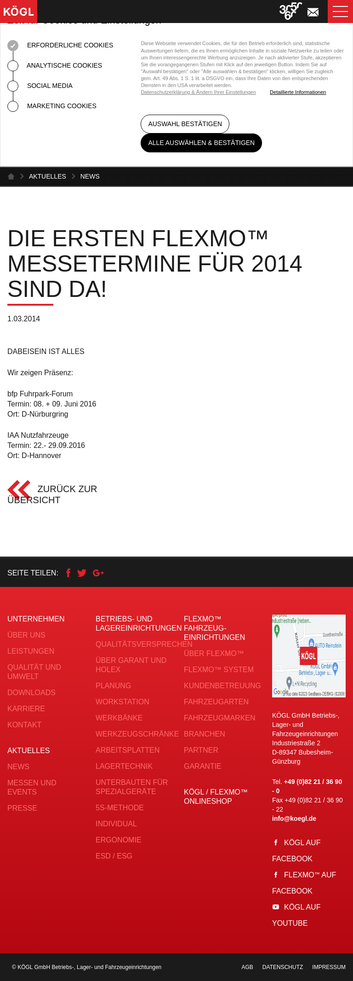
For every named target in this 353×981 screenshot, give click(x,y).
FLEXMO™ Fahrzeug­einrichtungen (214, 628)
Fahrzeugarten (216, 702)
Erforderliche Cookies (60, 45)
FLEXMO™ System (219, 669)
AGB (247, 967)
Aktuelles (47, 176)
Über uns (26, 635)
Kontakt (24, 725)
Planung (113, 686)
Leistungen (30, 651)
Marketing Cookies (52, 106)
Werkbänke (119, 718)
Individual (116, 824)
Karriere (26, 709)
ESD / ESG (114, 856)
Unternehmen (35, 619)
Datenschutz (282, 967)
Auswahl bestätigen (185, 124)
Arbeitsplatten (127, 750)
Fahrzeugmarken (220, 718)
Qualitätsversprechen (144, 644)
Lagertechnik (124, 766)
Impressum (329, 967)
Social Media (40, 86)
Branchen (204, 734)
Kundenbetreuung (222, 686)
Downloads (31, 693)
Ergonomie (119, 840)
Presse (22, 808)
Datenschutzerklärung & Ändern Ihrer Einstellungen (198, 92)
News (90, 176)
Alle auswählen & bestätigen (201, 142)
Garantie (203, 766)
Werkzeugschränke (137, 734)
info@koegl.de (294, 818)
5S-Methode (120, 808)
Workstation (122, 702)
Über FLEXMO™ (214, 653)
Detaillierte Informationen (298, 92)
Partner (201, 750)
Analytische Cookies (54, 65)
